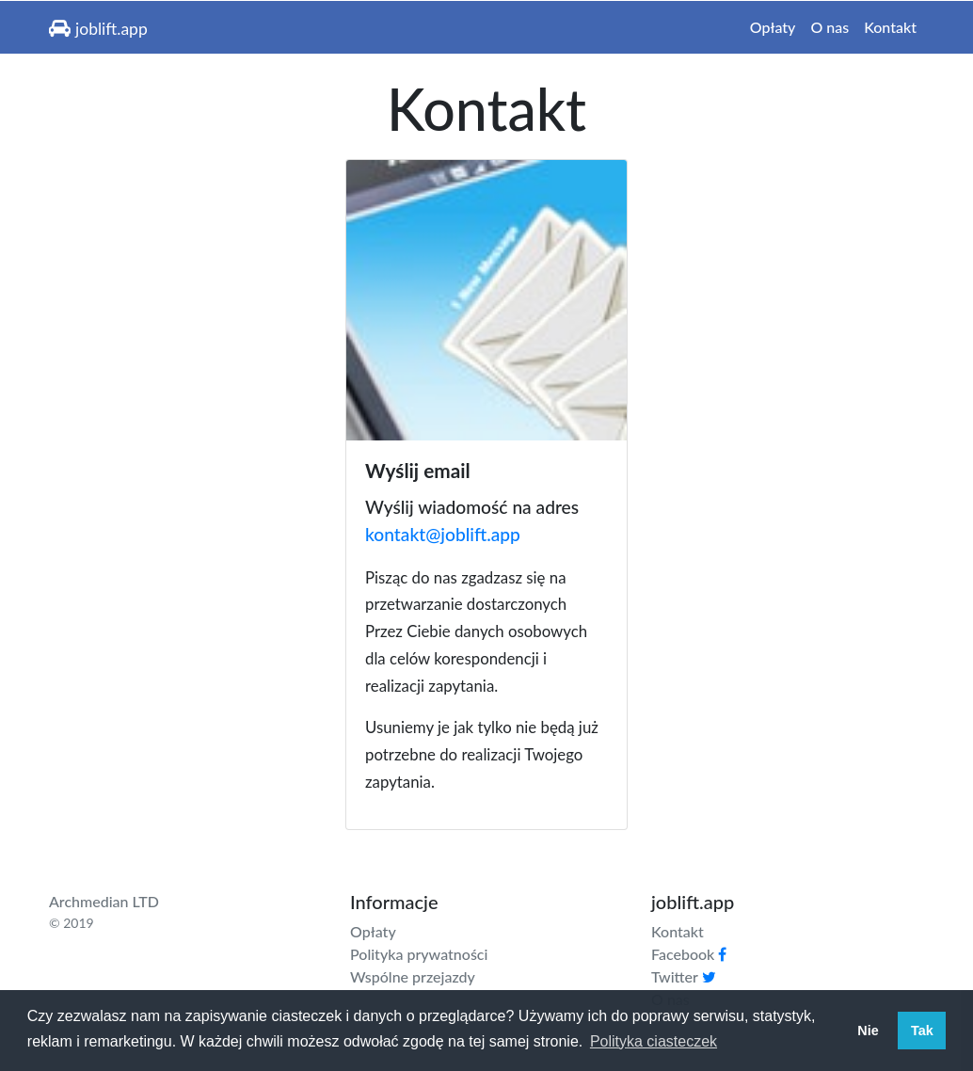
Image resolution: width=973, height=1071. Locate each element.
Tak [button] (922, 1030)
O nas (829, 27)
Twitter (683, 976)
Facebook (688, 954)
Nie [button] (867, 1030)
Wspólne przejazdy (412, 976)
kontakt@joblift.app (442, 534)
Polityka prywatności (418, 954)
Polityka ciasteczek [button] (653, 1041)
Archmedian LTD (104, 901)
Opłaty (773, 27)
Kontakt (890, 27)
